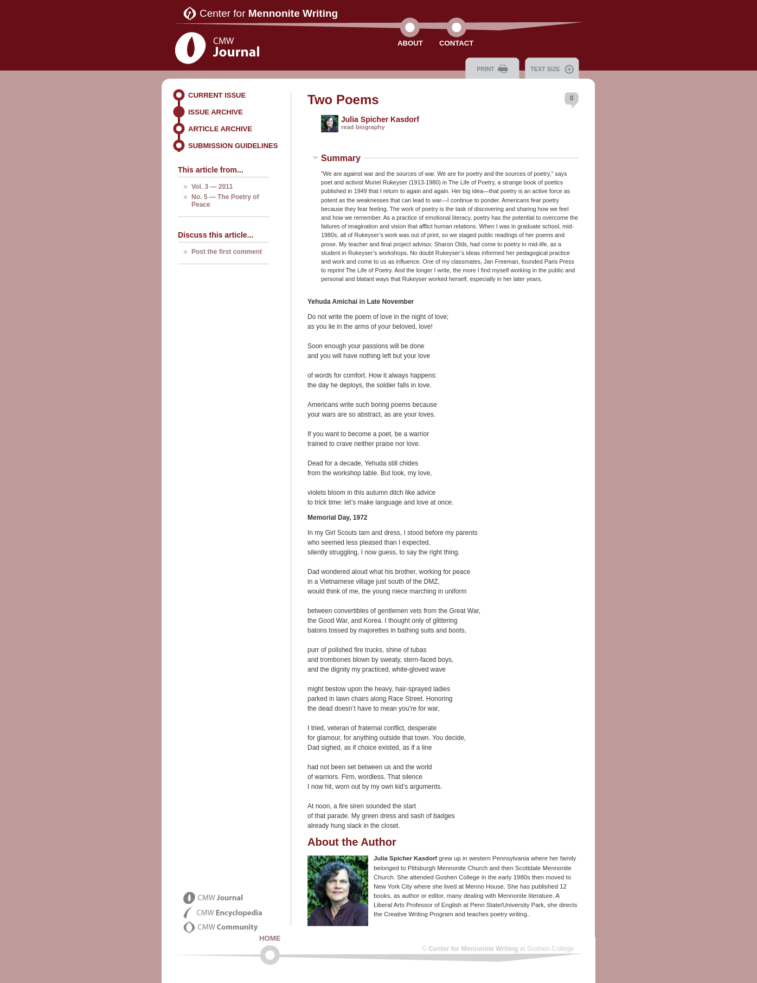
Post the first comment (226, 252)
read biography (363, 127)
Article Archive (220, 129)
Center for (269, 13)
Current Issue (217, 95)
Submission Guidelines (233, 146)
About (410, 43)
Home (270, 938)
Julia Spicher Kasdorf (380, 119)
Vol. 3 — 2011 (212, 186)
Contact (456, 43)
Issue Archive (215, 112)
